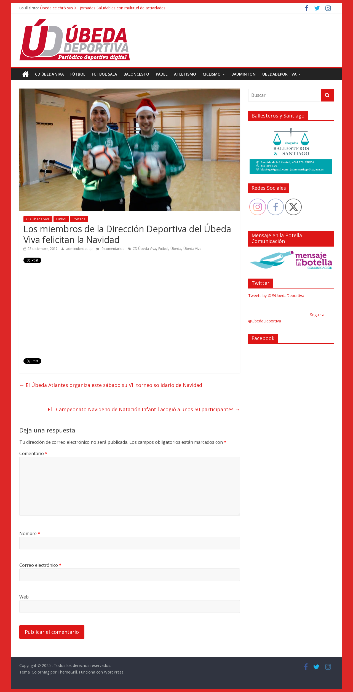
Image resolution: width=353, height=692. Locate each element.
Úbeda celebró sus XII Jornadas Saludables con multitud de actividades (102, 7)
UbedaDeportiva (279, 74)
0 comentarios (110, 248)
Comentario (33, 453)
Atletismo (185, 74)
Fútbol (77, 74)
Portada (79, 219)
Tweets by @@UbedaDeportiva (276, 295)
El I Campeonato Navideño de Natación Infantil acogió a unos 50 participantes (144, 409)
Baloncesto (136, 74)
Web (24, 597)
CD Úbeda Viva (49, 74)
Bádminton (243, 74)
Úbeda (175, 248)
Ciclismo (212, 74)
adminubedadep (79, 248)
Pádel (161, 74)
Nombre (29, 533)
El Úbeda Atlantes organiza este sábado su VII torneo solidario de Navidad (110, 385)
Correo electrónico (40, 565)
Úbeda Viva (192, 248)
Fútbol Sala (104, 74)
